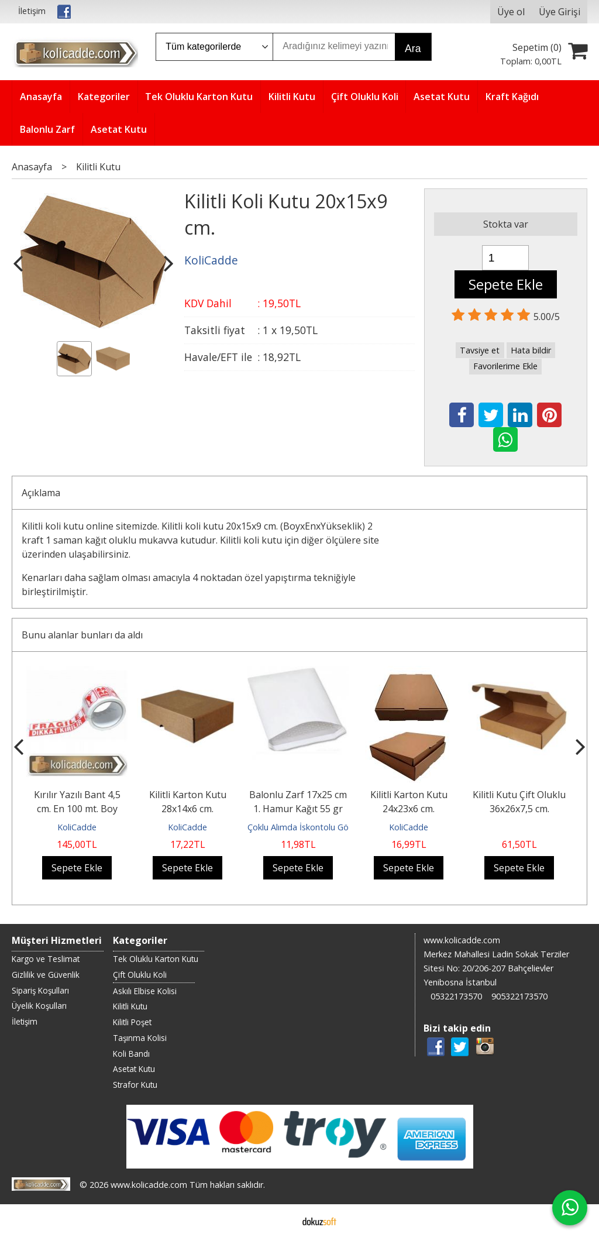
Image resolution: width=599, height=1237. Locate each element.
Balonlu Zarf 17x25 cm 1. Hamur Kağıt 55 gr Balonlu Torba (298, 808)
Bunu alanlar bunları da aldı (82, 634)
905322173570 (519, 996)
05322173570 (456, 996)
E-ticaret (281, 1220)
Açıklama (41, 492)
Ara (413, 48)
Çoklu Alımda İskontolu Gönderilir (310, 827)
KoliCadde (77, 827)
